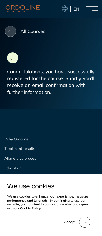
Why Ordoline (16, 139)
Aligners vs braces (20, 158)
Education (12, 168)
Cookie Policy (30, 208)
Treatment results (19, 148)
